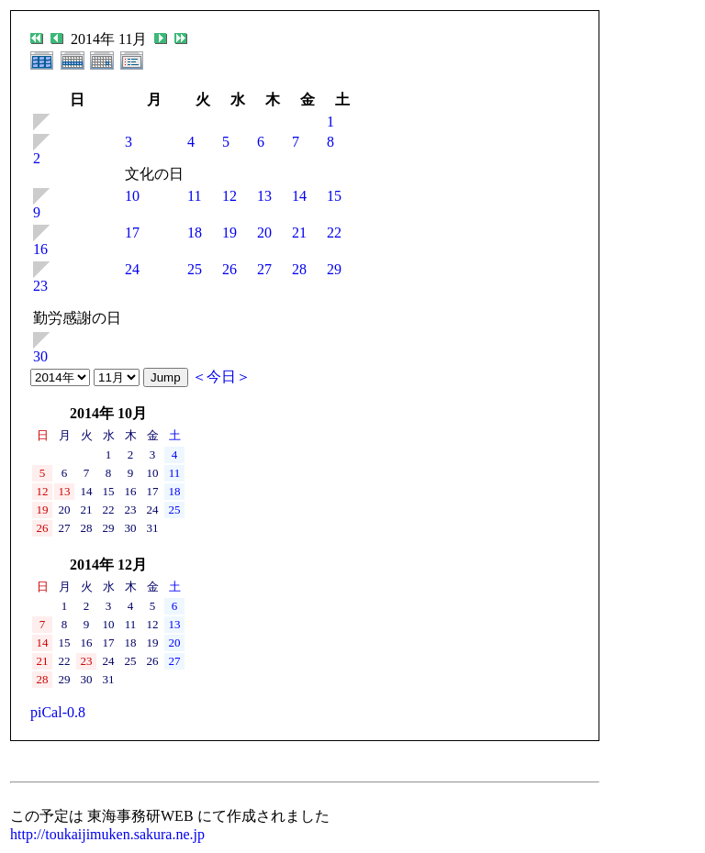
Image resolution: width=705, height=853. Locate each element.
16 (40, 249)
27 (264, 269)
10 (132, 196)
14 (299, 196)
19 (229, 232)
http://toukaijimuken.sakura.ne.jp (107, 834)
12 (229, 196)
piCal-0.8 (57, 712)
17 (132, 232)
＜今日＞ (221, 376)
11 (194, 196)
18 (194, 232)
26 (229, 269)
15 (334, 196)
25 (194, 269)
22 (334, 232)
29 (334, 269)
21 (299, 232)
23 (40, 286)
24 (132, 269)
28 (299, 269)
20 (264, 232)
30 (40, 356)
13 (264, 196)
